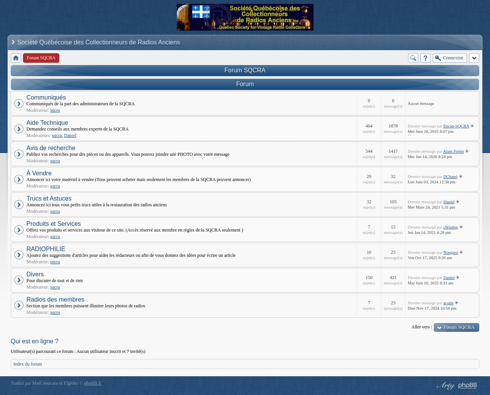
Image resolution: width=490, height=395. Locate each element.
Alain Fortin (453, 151)
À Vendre (39, 173)
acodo (448, 302)
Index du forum (27, 364)
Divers (35, 274)
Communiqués (46, 97)
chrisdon (450, 227)
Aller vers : (422, 327)
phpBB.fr (92, 383)
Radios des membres (55, 299)
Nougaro (450, 252)
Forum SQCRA (245, 70)
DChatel (450, 176)
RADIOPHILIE (45, 249)
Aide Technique (47, 122)
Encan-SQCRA (456, 126)
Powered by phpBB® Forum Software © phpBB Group (467, 385)
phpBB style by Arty (444, 385)
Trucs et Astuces (49, 198)
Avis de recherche (50, 148)
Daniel (70, 135)
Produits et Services (53, 223)
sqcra (55, 110)
